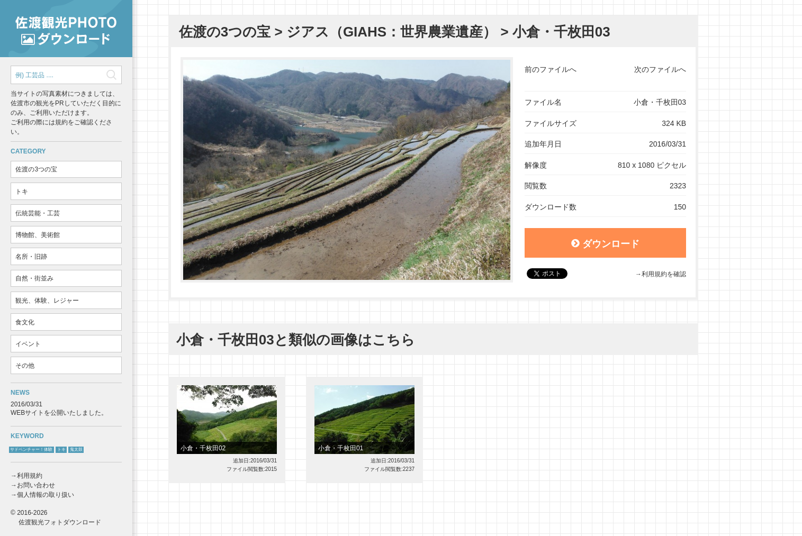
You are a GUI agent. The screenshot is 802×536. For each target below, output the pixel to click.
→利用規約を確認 (660, 274)
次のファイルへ (660, 69)
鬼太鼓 (76, 449)
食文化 (24, 322)
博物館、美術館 (37, 235)
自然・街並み (34, 278)
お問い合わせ (36, 485)
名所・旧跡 (31, 256)
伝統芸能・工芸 (37, 213)
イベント (28, 344)
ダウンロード (605, 244)
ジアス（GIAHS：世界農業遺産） (391, 32)
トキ (21, 191)
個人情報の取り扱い (45, 494)
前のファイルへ (550, 69)
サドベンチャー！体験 (31, 449)
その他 (24, 365)
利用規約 (29, 475)
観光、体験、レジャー (47, 300)
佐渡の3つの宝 (36, 169)
